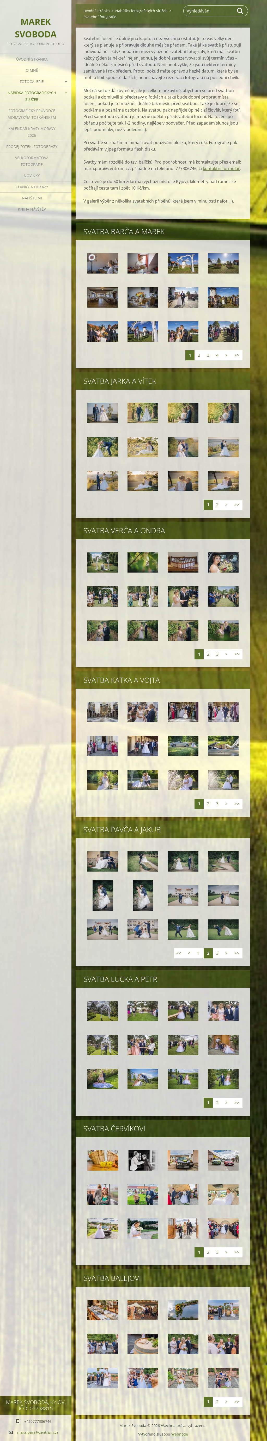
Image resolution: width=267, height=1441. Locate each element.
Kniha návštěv (32, 209)
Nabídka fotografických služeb (32, 96)
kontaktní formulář (221, 168)
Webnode (179, 1434)
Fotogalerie (32, 81)
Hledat (240, 11)
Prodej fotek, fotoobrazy (31, 146)
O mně (32, 70)
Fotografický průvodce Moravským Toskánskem (32, 114)
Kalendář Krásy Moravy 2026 (32, 132)
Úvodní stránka (32, 59)
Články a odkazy (32, 186)
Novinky (32, 175)
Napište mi (32, 198)
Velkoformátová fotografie (31, 161)
